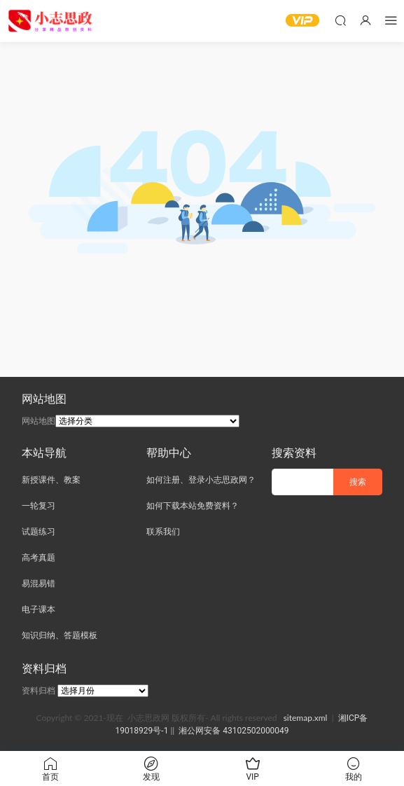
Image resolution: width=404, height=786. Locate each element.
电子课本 (38, 609)
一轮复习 (38, 506)
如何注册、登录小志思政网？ (201, 480)
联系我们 (163, 532)
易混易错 (38, 583)
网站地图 (38, 421)
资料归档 (38, 691)
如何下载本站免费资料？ (192, 506)
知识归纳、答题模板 (59, 635)
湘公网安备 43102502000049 (233, 731)
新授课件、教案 (51, 480)
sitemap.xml (306, 717)
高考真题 (38, 558)
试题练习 (38, 532)
